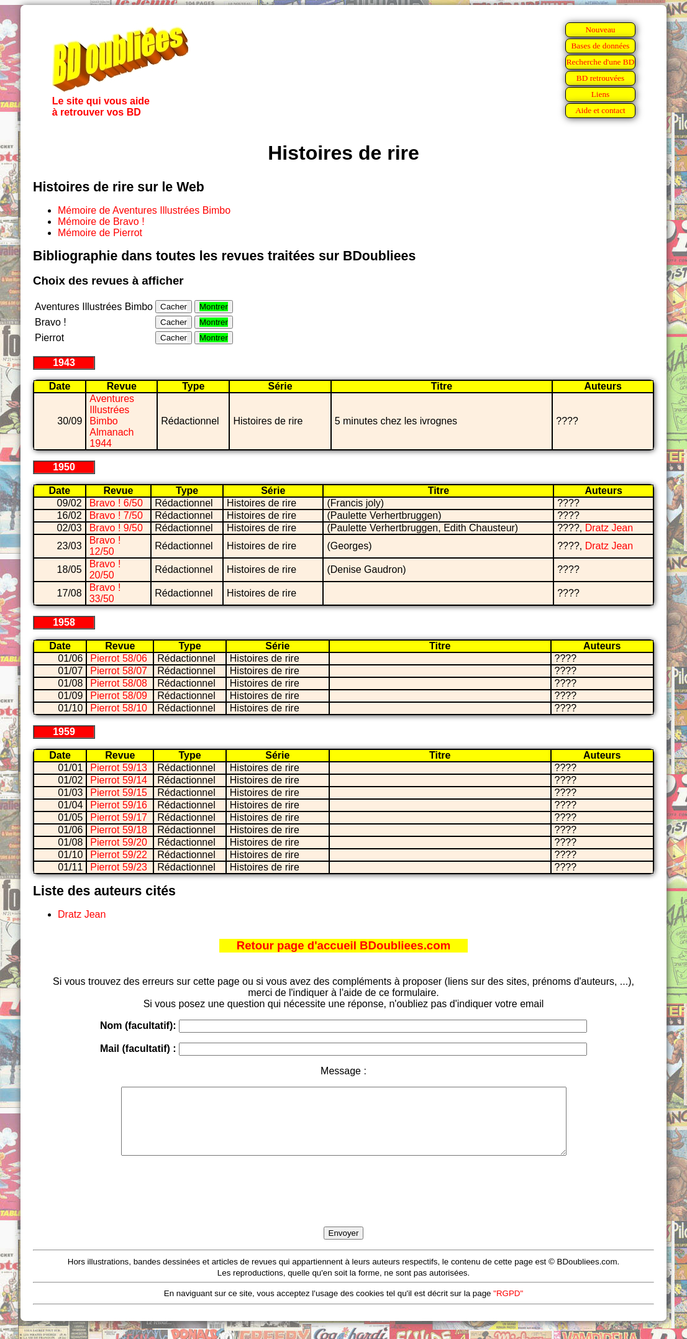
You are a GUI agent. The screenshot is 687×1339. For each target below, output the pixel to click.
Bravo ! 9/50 (116, 528)
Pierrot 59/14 (118, 780)
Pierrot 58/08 (118, 683)
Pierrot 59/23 (118, 867)
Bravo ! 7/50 (116, 515)
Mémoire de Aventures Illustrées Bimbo (144, 210)
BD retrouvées (600, 78)
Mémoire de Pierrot (100, 232)
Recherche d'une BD (600, 61)
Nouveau (600, 29)
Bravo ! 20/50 (105, 569)
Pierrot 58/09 (118, 695)
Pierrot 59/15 (118, 792)
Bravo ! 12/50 (105, 546)
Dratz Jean (609, 528)
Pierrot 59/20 (118, 842)
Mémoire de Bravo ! (101, 221)
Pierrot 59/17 (118, 817)
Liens (600, 94)
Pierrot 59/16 (118, 805)
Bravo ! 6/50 (116, 503)
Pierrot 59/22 (118, 854)
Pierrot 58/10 (118, 708)
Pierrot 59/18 (118, 830)
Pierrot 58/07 (118, 670)
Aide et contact (600, 110)
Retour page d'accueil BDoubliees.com (343, 945)
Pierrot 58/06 (118, 658)
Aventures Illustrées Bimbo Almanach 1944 (111, 421)
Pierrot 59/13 (118, 767)
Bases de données (600, 45)
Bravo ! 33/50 (105, 593)
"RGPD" (508, 1306)
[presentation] (343, 1205)
